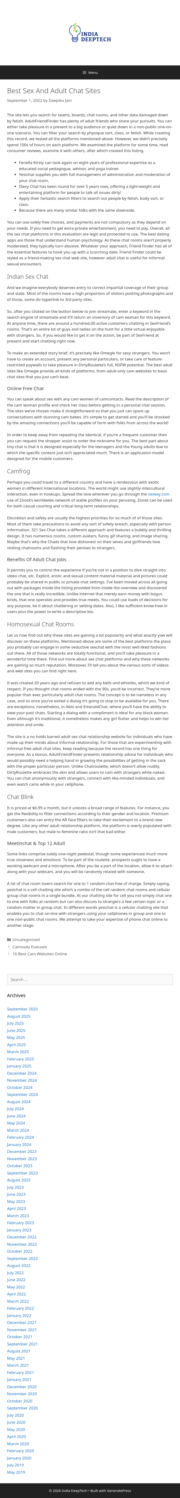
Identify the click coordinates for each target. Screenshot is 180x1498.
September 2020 (22, 1408)
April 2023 (16, 1208)
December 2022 (22, 1237)
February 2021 (20, 1372)
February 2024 (20, 1137)
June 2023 (16, 1194)
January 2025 (19, 1066)
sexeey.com (159, 494)
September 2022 (22, 1258)
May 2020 (16, 1429)
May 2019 (16, 1472)
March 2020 (18, 1443)
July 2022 (15, 1272)
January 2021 (19, 1379)
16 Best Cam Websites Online (39, 953)
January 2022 (19, 1315)
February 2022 (20, 1308)
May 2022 (16, 1287)
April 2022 (16, 1294)
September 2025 (22, 1009)
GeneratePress (119, 1490)
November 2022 (22, 1244)
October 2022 (19, 1251)
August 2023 (18, 1180)
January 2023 (19, 1230)
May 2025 (16, 1037)
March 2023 (18, 1215)
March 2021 (18, 1365)
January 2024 (19, 1144)
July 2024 (15, 1108)
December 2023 (22, 1151)
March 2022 (18, 1301)
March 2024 (18, 1130)
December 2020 (22, 1386)
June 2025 (16, 1030)
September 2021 (22, 1344)
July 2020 (15, 1415)
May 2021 (16, 1358)
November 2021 (22, 1329)
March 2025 (18, 1051)
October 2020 (19, 1401)
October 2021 (19, 1336)
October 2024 (19, 1087)
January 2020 (19, 1458)
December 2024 (22, 1073)
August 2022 (18, 1265)
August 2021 (18, 1351)
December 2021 (22, 1322)
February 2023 (20, 1222)
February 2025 (20, 1059)
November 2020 (22, 1393)
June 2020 (16, 1422)
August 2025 (18, 1016)
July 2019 (15, 1465)
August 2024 (18, 1101)
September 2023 (22, 1173)
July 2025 (15, 1023)
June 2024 (16, 1116)
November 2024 (22, 1080)
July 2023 (15, 1187)
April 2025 (16, 1044)
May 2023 (16, 1201)
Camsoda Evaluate (29, 946)
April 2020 (16, 1436)
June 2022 (16, 1279)
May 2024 (16, 1123)
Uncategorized (26, 939)
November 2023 (22, 1158)
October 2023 (19, 1165)
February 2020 (20, 1450)
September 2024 (22, 1094)
